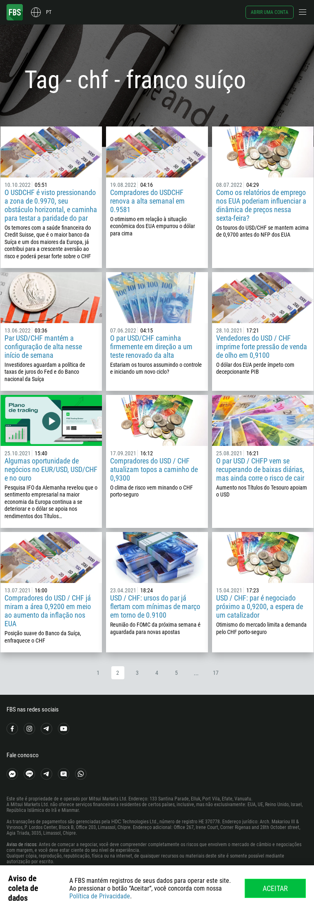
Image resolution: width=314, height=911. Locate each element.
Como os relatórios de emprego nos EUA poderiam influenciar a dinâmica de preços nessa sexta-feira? (261, 205)
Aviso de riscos (21, 844)
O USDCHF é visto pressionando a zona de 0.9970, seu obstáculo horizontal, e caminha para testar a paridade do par (50, 205)
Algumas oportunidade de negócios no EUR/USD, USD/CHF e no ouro (50, 469)
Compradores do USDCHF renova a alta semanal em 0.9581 (147, 201)
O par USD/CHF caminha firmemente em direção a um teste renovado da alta (151, 346)
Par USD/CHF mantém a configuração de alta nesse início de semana (43, 346)
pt (48, 12)
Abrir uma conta (269, 12)
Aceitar (275, 888)
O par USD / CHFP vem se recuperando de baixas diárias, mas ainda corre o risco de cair (260, 469)
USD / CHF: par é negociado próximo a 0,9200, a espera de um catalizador (259, 606)
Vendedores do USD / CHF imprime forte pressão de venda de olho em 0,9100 (261, 346)
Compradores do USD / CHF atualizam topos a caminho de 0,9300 (154, 469)
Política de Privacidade (99, 896)
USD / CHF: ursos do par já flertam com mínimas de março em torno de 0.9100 (155, 606)
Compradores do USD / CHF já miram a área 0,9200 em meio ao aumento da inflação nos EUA (47, 611)
